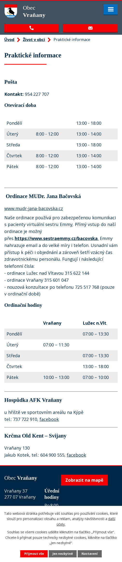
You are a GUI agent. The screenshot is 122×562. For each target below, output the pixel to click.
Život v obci (34, 39)
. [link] (57, 238)
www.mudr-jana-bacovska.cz (33, 208)
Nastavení (89, 554)
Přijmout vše (34, 554)
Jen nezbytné (63, 554)
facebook (49, 419)
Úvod (9, 39)
